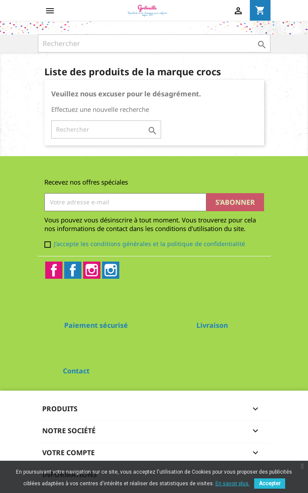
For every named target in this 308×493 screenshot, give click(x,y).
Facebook (53, 270)
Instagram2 (110, 270)
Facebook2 (72, 270)
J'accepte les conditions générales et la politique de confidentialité (149, 244)
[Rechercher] (154, 43)
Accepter (269, 484)
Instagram (91, 270)
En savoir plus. (232, 484)
